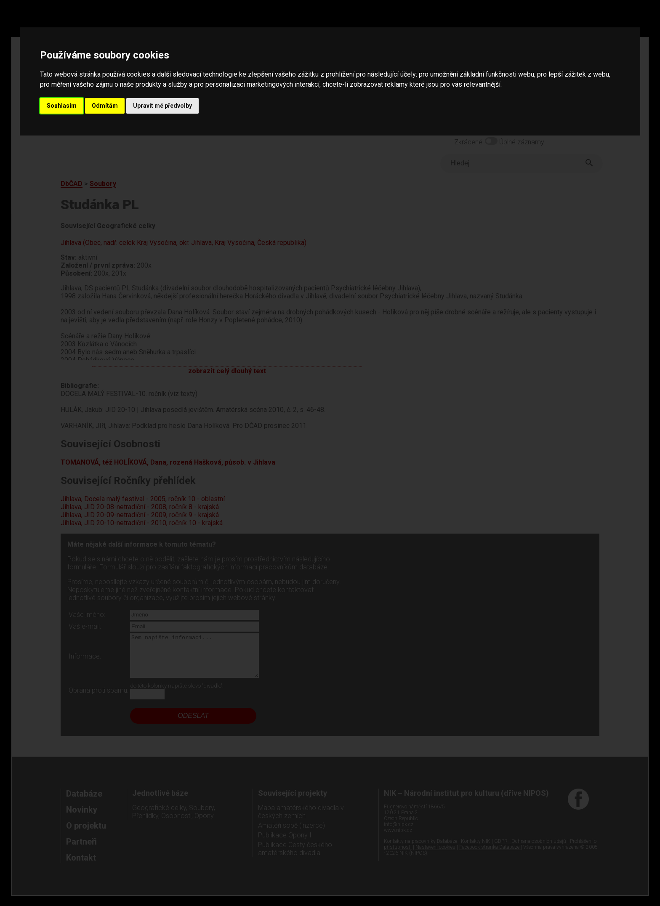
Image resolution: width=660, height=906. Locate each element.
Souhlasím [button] (62, 105)
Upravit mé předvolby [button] (162, 105)
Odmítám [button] (105, 105)
